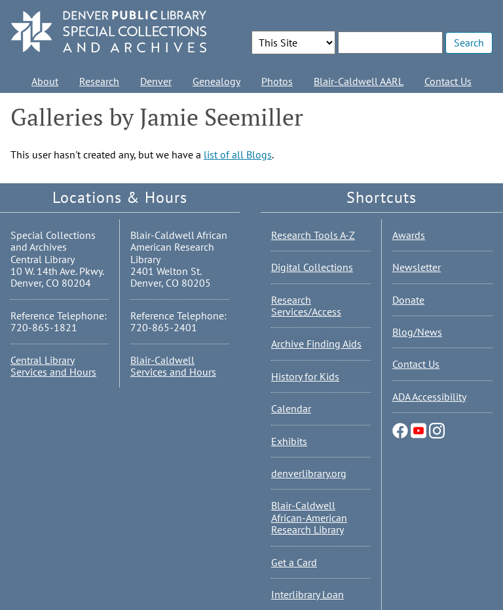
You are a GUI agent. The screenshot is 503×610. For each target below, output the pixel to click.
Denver (156, 81)
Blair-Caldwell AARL (358, 81)
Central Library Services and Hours (53, 365)
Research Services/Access (306, 305)
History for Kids (305, 376)
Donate (408, 299)
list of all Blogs (238, 154)
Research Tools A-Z (313, 235)
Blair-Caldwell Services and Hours (173, 365)
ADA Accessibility (429, 396)
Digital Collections (312, 267)
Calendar (291, 408)
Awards (408, 235)
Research (99, 81)
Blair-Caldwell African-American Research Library (309, 517)
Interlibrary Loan (307, 594)
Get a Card (294, 562)
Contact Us (448, 81)
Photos (277, 81)
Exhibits (289, 441)
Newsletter (416, 267)
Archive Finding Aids (316, 343)
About (44, 81)
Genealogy (216, 81)
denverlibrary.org (308, 473)
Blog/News (417, 331)
